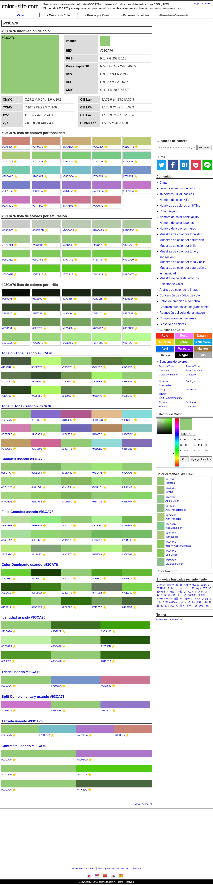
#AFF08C (98, 342)
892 (201, 605)
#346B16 (106, 661)
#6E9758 (37, 328)
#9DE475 (97, 472)
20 (161, 605)
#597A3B (97, 367)
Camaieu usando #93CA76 (23, 459)
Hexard (163, 406)
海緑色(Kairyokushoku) (178, 545)
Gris (202, 355)
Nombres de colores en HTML (180, 205)
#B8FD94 (128, 342)
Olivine (169, 491)
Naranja (202, 335)
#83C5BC (127, 434)
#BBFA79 (37, 367)
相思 (175, 598)
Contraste (191, 406)
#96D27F (37, 487)
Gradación (191, 374)
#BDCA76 (128, 146)
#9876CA (68, 191)
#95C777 (6, 472)
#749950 (66, 381)
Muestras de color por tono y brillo (183, 262)
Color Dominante (168, 374)
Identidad (164, 381)
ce (181, 584)
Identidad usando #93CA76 (23, 617)
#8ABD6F (128, 328)
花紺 (206, 605)
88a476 (205, 584)
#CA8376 (7, 146)
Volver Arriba (141, 804)
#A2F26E (97, 381)
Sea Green (171, 554)
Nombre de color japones (177, 222)
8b (193, 602)
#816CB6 (127, 448)
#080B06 (7, 298)
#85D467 (127, 501)
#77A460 (68, 328)
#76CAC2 (37, 176)
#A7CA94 (7, 244)
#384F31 (36, 381)
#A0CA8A (37, 244)
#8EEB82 (37, 525)
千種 (205, 602)
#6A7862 (97, 592)
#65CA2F (7, 274)
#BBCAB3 (68, 230)
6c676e (161, 591)
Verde (184, 342)
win (181, 598)
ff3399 (195, 584)
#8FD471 (37, 540)
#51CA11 (98, 274)
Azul (165, 348)
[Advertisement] (176, 78)
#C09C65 (6, 448)
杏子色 (171, 595)
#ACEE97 (97, 525)
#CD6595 (37, 448)
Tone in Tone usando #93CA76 (26, 406)
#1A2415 (68, 298)
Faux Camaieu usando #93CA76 (27, 512)
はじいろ (182, 595)
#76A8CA (98, 176)
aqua (198, 588)
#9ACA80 (68, 244)
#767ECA (7, 191)
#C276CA (128, 191)
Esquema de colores (173, 361)
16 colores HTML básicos (177, 194)
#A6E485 (68, 342)
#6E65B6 (67, 434)
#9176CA (106, 710)
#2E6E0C (67, 607)
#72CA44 (98, 259)
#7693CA (128, 176)
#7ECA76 (68, 161)
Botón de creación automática (180, 301)
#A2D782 (6, 487)
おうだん (170, 605)
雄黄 (182, 605)
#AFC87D (170, 533)
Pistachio (170, 482)
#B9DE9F (6, 525)
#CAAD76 (68, 146)
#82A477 (36, 554)
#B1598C (67, 419)
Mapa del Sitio (202, 3)
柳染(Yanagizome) (175, 509)
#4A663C (82, 789)
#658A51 (7, 328)
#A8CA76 (7, 161)
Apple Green (172, 500)
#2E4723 (6, 395)
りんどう (192, 591)
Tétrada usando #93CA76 (22, 721)
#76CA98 (128, 161)
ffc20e (197, 598)
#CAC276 (98, 146)
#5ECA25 (37, 274)
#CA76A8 (37, 205)
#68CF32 (6, 578)
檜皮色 (201, 595)
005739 (161, 588)
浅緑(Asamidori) (174, 527)
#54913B (127, 367)
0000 (169, 598)
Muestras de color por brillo (178, 245)
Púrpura (184, 348)
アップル (203, 591)
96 (209, 588)
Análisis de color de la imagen (180, 289)
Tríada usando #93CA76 (21, 672)
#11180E (37, 298)
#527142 (98, 313)
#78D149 (127, 592)
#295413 (6, 592)
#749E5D (97, 607)
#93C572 (170, 479)
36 (176, 584)
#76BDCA (68, 176)
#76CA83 (98, 161)
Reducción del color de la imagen (182, 312)
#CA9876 (37, 146)
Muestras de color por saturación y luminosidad (183, 268)
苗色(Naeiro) (172, 536)
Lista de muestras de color (177, 188)
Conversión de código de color (180, 295)
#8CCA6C (128, 244)
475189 (161, 598)
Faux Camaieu (194, 370)
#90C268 (127, 554)
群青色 (170, 584)
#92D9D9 (97, 448)
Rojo (164, 335)
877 (205, 588)
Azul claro (202, 342)
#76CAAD (7, 176)
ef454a (173, 602)
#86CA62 (7, 259)
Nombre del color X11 (174, 199)
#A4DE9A (6, 540)
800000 (192, 595)
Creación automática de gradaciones (184, 307)
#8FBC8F (170, 560)
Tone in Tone (193, 366)
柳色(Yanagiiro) (173, 518)
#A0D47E (6, 501)
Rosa (183, 335)
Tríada (162, 393)
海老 (198, 602)
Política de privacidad (83, 868)
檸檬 (179, 591)
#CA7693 (68, 205)
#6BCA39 (128, 259)
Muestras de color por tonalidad (181, 234)
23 (193, 588)
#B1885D (97, 434)
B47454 (161, 584)
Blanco (165, 355)
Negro (183, 355)
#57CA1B (68, 274)
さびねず (171, 591)
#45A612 (6, 607)
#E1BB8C (97, 419)
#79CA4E (68, 259)
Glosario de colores (173, 324)
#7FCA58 (37, 259)
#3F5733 (37, 313)
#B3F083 (97, 554)
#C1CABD (38, 230)
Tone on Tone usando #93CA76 (27, 353)
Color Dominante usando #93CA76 (30, 565)
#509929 (6, 661)
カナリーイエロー (180, 588)
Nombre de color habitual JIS (179, 217)
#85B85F (67, 487)
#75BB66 (127, 540)
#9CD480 (67, 472)
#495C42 (6, 367)
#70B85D (97, 540)
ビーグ (190, 605)
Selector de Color (171, 284)
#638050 (66, 395)
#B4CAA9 (98, 230)
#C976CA (6, 710)
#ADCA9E (128, 230)
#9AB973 (170, 488)
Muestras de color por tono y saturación (179, 252)
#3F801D (37, 592)
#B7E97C (6, 554)
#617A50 (6, 381)
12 (167, 588)
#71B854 (127, 525)
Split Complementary (170, 397)
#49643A (67, 313)
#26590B (106, 646)
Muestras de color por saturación (182, 240)
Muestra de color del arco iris (179, 278)
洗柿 (187, 598)
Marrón (202, 348)
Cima (20, 15)
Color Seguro (168, 211)
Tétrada (163, 402)
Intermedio (165, 385)
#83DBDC (127, 419)
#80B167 (98, 328)
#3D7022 (56, 631)
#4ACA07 (128, 274)
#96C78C (170, 497)
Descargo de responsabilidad (113, 868)
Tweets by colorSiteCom (169, 619)
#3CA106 (106, 631)
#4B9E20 (97, 578)
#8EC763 (37, 501)
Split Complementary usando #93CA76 (33, 697)
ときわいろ (184, 602)
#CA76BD (7, 205)
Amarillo (165, 342)
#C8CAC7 (8, 230)
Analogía (190, 381)
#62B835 (127, 578)
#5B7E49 (128, 313)
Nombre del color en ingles (178, 228)
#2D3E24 (128, 298)
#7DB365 (37, 472)
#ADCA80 (171, 515)
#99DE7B (97, 487)
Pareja (162, 389)
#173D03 (37, 578)
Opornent (191, 389)
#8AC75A (170, 542)
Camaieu (164, 370)
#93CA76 (37, 161)
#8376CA (37, 191)
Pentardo (191, 402)
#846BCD (37, 419)
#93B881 (170, 506)
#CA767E (98, 205)
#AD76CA (98, 191)
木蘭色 (187, 584)
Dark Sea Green (174, 563)
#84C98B (170, 524)
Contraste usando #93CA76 (24, 746)
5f (165, 595)
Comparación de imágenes (178, 318)
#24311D (98, 298)
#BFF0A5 (6, 646)
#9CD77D (37, 342)
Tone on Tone (166, 366)
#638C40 (127, 395)
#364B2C (7, 313)
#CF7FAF (6, 434)
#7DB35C (67, 501)
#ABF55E (37, 395)
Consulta (136, 868)
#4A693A (127, 607)
